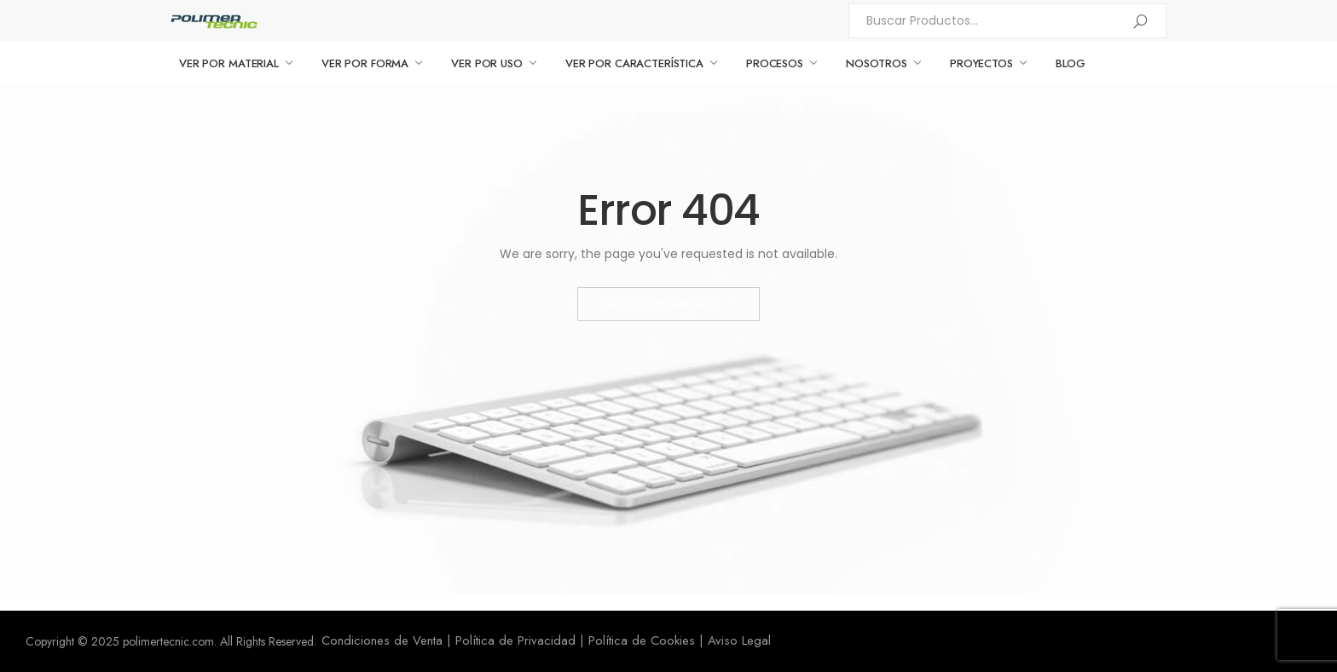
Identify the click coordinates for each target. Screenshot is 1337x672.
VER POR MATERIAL (229, 63)
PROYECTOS (981, 63)
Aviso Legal (739, 640)
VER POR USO (487, 63)
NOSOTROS (876, 63)
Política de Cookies (641, 640)
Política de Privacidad (515, 640)
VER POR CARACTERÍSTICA (634, 63)
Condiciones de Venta (382, 640)
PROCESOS (774, 63)
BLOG (1070, 63)
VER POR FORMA (364, 63)
